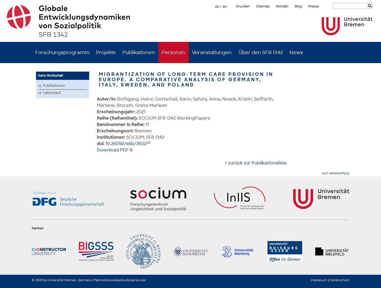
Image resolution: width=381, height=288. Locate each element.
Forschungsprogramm (62, 52)
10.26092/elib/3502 (126, 143)
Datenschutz (339, 280)
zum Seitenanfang (335, 173)
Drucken (243, 6)
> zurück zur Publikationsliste (256, 163)
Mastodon (101, 280)
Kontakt (282, 6)
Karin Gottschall (50, 75)
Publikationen (139, 52)
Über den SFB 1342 (261, 52)
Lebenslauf (52, 93)
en (225, 7)
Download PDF (113, 150)
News (296, 52)
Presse (313, 6)
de (217, 7)
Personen (173, 52)
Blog (298, 6)
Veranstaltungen (212, 52)
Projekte (106, 52)
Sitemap (263, 6)
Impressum (319, 280)
